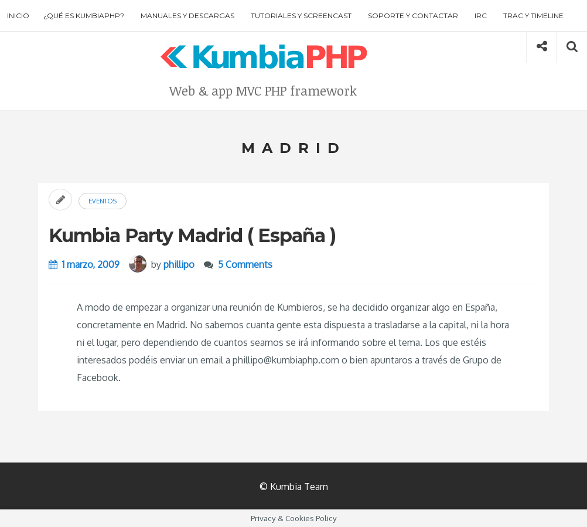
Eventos (102, 201)
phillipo (178, 264)
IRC (481, 15)
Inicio (18, 15)
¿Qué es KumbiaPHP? (83, 15)
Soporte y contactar (413, 15)
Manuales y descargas (187, 15)
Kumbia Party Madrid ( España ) (192, 235)
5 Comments (245, 264)
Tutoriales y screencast (301, 15)
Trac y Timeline (533, 15)
